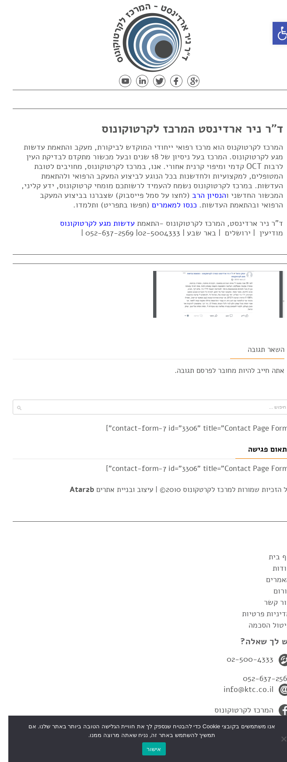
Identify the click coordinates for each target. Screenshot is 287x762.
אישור (145, 749)
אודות (273, 568)
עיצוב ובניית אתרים (103, 490)
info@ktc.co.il (240, 689)
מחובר (219, 370)
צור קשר (269, 602)
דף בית (271, 556)
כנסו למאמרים (166, 205)
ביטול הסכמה (261, 625)
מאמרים (270, 579)
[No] (276, 738)
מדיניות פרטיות (258, 613)
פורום (274, 591)
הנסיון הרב (201, 195)
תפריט (250, 98)
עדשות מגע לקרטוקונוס (89, 223)
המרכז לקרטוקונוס (235, 710)
